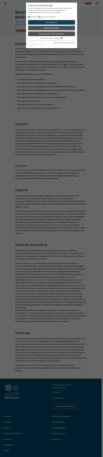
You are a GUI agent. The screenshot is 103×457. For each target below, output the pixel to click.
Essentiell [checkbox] (34, 17)
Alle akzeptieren (51, 22)
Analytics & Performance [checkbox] (48, 17)
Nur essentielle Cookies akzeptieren (51, 34)
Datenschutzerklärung (68, 43)
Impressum (57, 43)
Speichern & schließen (51, 28)
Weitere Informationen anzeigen (51, 38)
